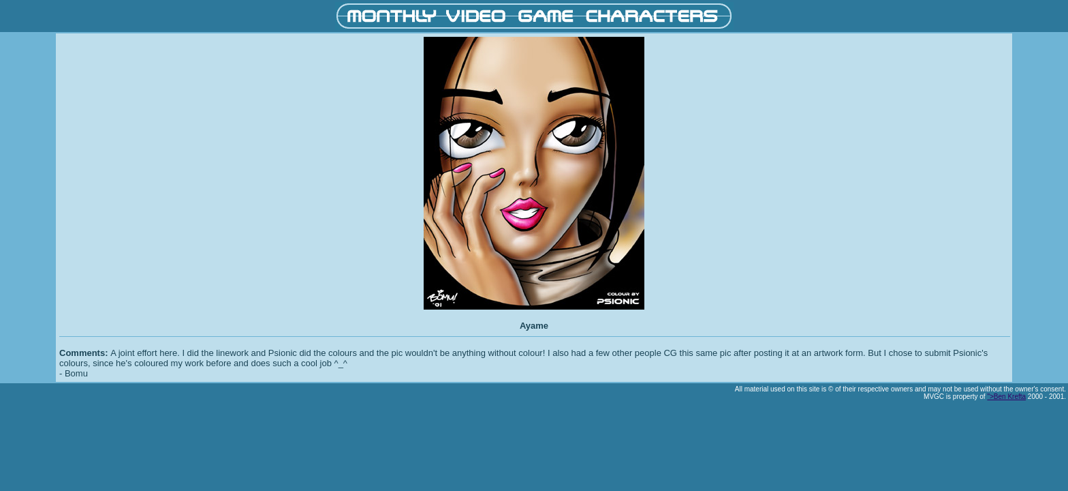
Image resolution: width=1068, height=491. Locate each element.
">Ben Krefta (1006, 396)
